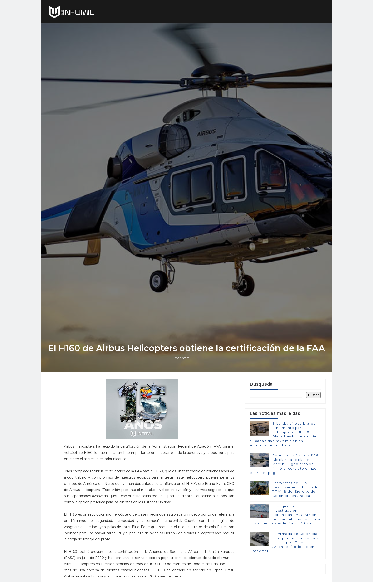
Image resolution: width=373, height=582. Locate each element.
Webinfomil (183, 357)
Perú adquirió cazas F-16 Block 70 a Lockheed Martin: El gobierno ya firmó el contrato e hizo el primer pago (284, 464)
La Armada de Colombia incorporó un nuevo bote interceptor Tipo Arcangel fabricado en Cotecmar (284, 542)
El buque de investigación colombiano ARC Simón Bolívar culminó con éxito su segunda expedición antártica (285, 514)
